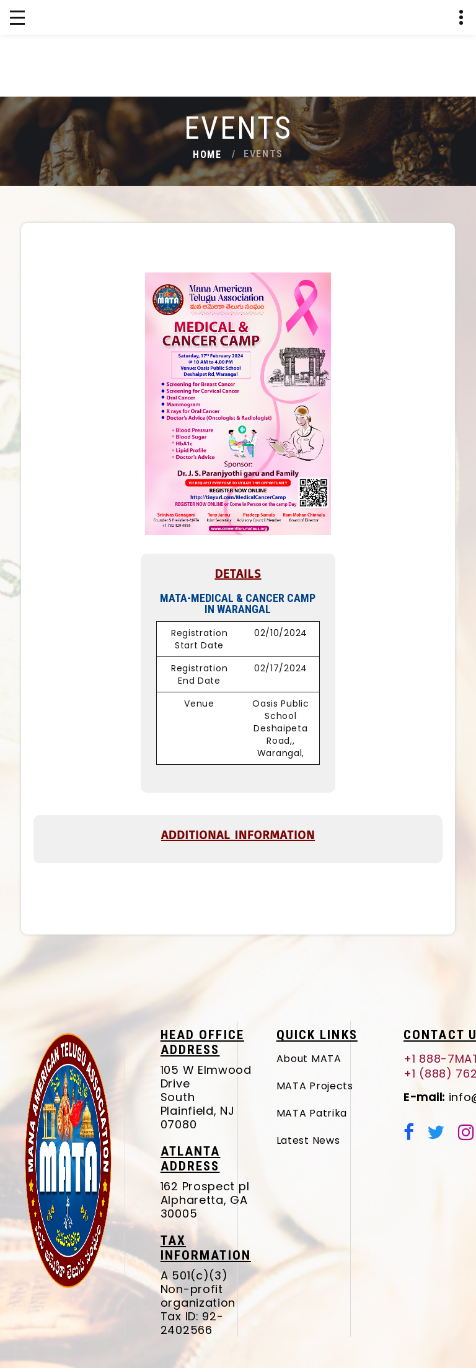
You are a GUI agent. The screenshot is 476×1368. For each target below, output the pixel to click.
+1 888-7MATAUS (401, 93)
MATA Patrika (343, 1113)
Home (207, 154)
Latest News (340, 1140)
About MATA (340, 1059)
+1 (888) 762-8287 (438, 93)
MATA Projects (346, 1086)
